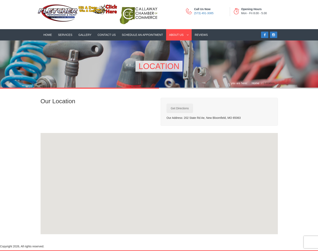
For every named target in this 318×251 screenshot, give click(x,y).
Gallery (84, 34)
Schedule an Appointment (142, 34)
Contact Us (107, 34)
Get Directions (180, 108)
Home (47, 34)
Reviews (201, 34)
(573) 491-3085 (204, 13)
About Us (176, 34)
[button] (159, 180)
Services (65, 34)
